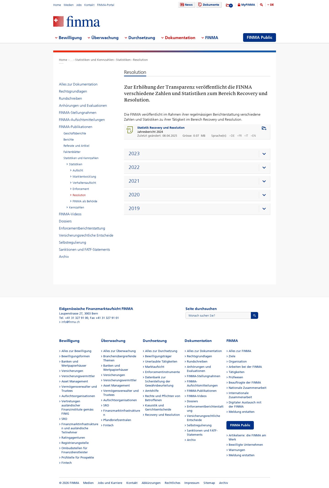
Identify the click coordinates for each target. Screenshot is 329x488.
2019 (134, 208)
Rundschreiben (70, 98)
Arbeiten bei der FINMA (245, 366)
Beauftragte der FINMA (245, 382)
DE (272, 4)
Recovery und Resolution (162, 414)
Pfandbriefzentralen (117, 420)
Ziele (232, 356)
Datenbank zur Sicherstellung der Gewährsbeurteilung (159, 381)
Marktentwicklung (84, 176)
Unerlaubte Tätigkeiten (161, 361)
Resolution (140, 59)
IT (247, 135)
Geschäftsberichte (75, 133)
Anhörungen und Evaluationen (83, 105)
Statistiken (123, 59)
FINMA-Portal (105, 5)
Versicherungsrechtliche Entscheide (86, 235)
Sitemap (209, 483)
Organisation (238, 361)
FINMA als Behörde (85, 201)
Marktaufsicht (154, 366)
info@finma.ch (70, 322)
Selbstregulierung (72, 242)
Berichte (69, 139)
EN (254, 135)
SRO (64, 419)
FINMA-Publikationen (75, 127)
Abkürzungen (151, 483)
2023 (134, 154)
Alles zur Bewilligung (76, 351)
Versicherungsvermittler (78, 376)
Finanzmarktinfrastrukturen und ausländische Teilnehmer (79, 428)
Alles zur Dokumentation (78, 84)
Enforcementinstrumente (162, 372)
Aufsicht (78, 170)
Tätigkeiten (236, 372)
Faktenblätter (72, 152)
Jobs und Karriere (110, 483)
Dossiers (65, 221)
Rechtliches (172, 483)
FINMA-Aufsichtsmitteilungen (82, 119)
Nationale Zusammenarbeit (247, 387)
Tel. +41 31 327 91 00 (73, 318)
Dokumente (208, 4)
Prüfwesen (236, 377)
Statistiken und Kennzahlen (94, 59)
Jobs (79, 5)
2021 (134, 181)
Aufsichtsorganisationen (78, 396)
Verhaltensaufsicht (84, 182)
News (186, 4)
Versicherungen (72, 371)
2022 (134, 167)
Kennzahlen (76, 207)
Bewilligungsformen (75, 356)
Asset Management (74, 381)
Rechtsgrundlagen (73, 91)
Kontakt (89, 5)
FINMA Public (240, 425)
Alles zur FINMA (240, 351)
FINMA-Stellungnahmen (77, 112)
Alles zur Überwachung (119, 351)
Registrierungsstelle (75, 443)
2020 (134, 195)
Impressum (191, 483)
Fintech (66, 462)
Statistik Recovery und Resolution (161, 127)
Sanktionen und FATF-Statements (84, 249)
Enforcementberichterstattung (82, 228)
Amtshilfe (152, 390)
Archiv (64, 256)
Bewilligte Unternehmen (246, 444)
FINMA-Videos (70, 214)
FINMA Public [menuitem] (259, 37)
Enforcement (81, 189)
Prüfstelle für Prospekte (77, 457)
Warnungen (237, 450)
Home (57, 5)
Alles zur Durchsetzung (161, 351)
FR (240, 135)
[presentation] (198, 154)
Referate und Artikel (76, 145)
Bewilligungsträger (158, 356)
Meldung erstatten (242, 411)
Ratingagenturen (73, 437)
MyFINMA (248, 4)
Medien (69, 5)
